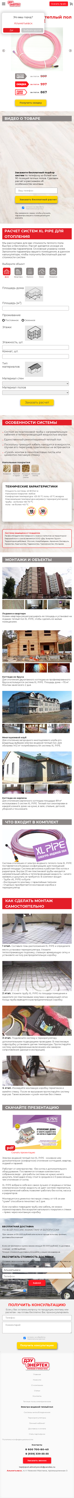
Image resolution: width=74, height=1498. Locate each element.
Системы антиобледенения (37, 1412)
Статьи (37, 1391)
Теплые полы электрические (37, 1401)
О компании (37, 1385)
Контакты (37, 1396)
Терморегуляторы (37, 1418)
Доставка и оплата (37, 1429)
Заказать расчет (37, 402)
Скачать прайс (58, 4)
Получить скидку (31, 102)
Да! (11, 30)
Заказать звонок (37, 1460)
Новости (37, 1380)
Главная (37, 1374)
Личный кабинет (37, 1423)
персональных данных (35, 209)
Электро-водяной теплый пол (37, 1407)
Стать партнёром (37, 1434)
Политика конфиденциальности (17, 1439)
